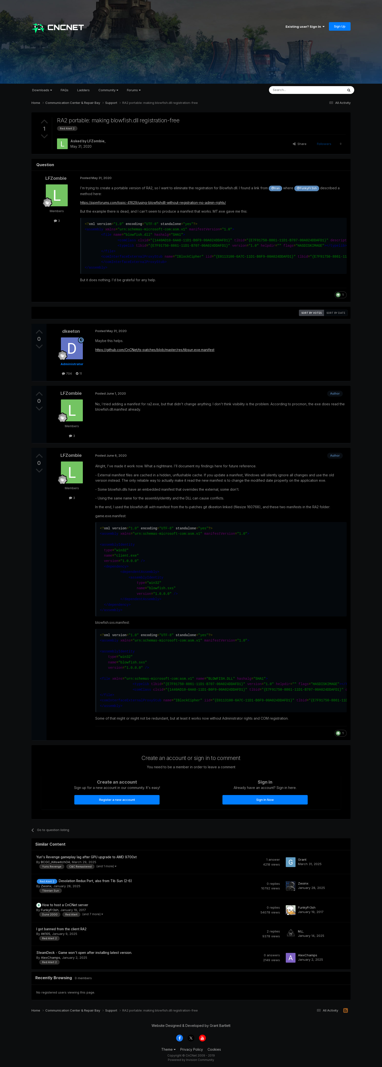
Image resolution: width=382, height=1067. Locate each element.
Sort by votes (311, 312)
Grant (302, 859)
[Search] (294, 90)
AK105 (45, 934)
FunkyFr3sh (49, 910)
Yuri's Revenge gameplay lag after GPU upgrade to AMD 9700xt (86, 857)
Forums (134, 90)
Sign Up (339, 26)
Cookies (214, 1049)
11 (79, 373)
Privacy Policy (191, 1049)
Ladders (83, 90)
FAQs (64, 90)
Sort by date (335, 312)
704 (67, 373)
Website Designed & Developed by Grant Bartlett (191, 1025)
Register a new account (117, 800)
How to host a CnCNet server (65, 905)
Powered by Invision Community (191, 1060)
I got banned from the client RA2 (61, 929)
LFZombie (96, 141)
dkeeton (71, 331)
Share (299, 144)
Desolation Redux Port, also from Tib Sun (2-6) (95, 881)
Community (108, 90)
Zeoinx (46, 886)
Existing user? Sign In (305, 26)
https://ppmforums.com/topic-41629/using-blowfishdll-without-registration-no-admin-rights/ (153, 202)
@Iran (275, 188)
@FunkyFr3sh (307, 188)
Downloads (42, 90)
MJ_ (301, 931)
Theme (168, 1049)
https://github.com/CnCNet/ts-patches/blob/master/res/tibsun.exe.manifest (154, 350)
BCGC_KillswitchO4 (55, 862)
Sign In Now (265, 800)
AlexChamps (50, 957)
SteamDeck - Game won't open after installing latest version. (84, 953)
